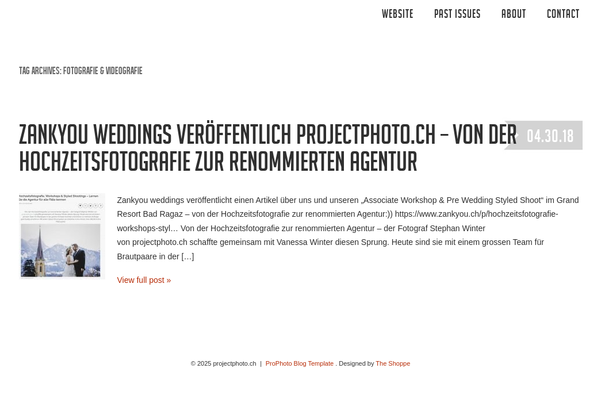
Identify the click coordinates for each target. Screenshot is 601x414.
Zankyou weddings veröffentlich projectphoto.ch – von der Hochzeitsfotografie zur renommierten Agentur (268, 152)
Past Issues (457, 15)
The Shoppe (393, 363)
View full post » (144, 280)
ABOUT (514, 15)
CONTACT (563, 15)
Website (398, 15)
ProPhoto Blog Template (300, 363)
